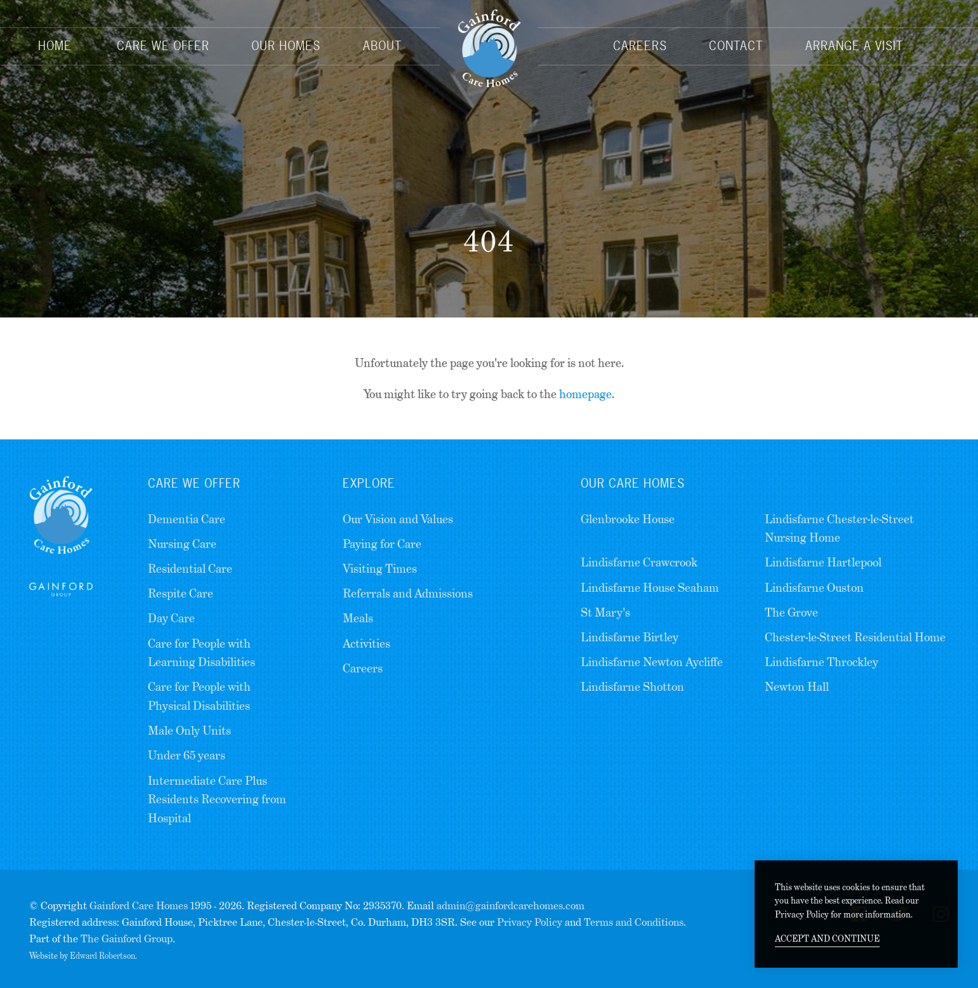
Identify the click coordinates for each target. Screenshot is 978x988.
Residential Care (190, 569)
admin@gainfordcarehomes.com (511, 905)
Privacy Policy (529, 922)
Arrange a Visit (854, 45)
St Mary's (605, 612)
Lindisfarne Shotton (632, 687)
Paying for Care (382, 544)
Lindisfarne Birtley (629, 637)
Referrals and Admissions (408, 593)
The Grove (791, 612)
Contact (736, 45)
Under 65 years (186, 755)
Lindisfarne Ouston (814, 588)
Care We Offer (163, 45)
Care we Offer (194, 483)
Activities (366, 643)
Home (55, 45)
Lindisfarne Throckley (821, 662)
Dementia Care (186, 519)
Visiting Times (380, 569)
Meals (358, 618)
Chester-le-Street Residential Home (855, 637)
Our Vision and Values (398, 519)
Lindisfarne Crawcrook (639, 562)
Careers (640, 45)
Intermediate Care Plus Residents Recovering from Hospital (217, 799)
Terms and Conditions (634, 922)
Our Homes (285, 45)
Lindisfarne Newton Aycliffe (652, 662)
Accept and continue (827, 938)
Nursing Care (182, 544)
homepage (585, 394)
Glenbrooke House (628, 519)
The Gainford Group (127, 938)
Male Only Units (189, 730)
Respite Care (180, 593)
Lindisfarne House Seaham (650, 588)
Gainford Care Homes (138, 905)
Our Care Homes (633, 483)
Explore (369, 483)
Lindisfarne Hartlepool (823, 562)
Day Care (171, 618)
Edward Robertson (102, 956)
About (382, 45)
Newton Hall (797, 687)
